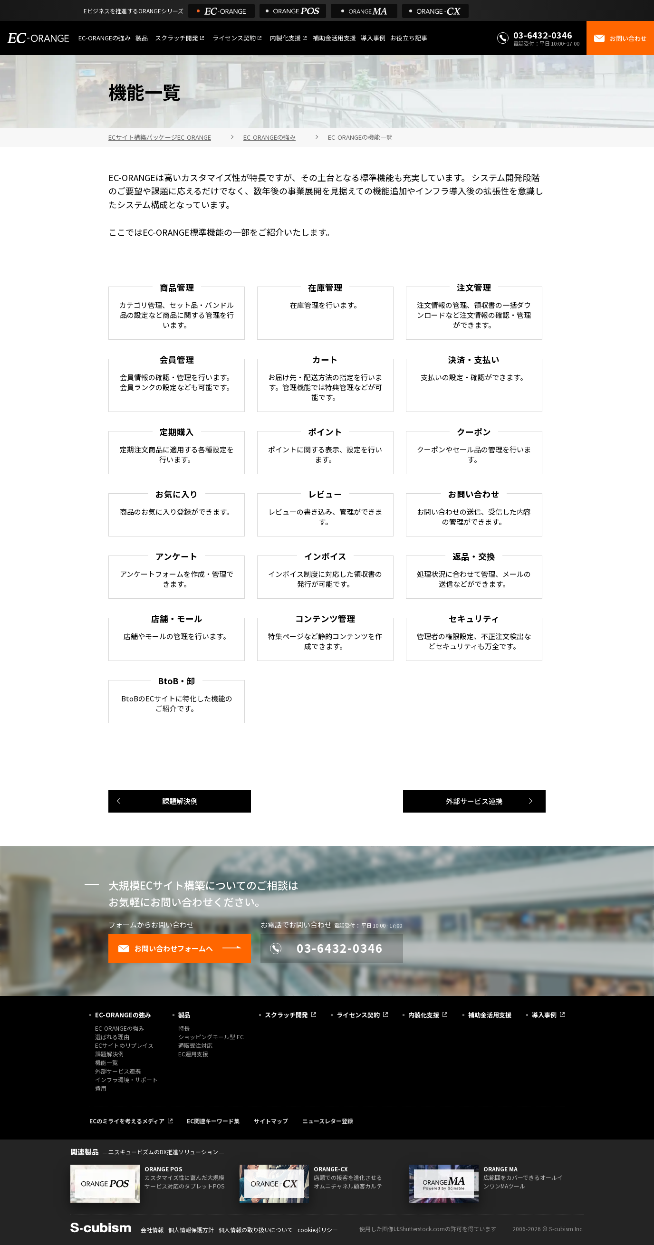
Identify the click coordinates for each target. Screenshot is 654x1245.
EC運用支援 (193, 1054)
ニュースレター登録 (327, 1121)
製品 (141, 37)
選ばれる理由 (112, 1037)
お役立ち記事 (408, 37)
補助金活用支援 (334, 37)
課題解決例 (180, 801)
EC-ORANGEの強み (104, 37)
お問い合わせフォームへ (165, 948)
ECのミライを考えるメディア (126, 1121)
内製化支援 (285, 37)
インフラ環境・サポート (126, 1079)
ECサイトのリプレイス (124, 1045)
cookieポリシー (318, 1230)
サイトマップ (271, 1121)
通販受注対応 (195, 1045)
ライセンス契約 (234, 37)
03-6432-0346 (542, 35)
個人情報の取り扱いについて (256, 1230)
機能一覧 (106, 1062)
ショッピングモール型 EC (211, 1037)
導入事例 (373, 37)
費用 (100, 1088)
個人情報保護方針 (191, 1230)
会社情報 (152, 1230)
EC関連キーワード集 (213, 1121)
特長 (184, 1028)
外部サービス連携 (474, 801)
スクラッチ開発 (176, 37)
